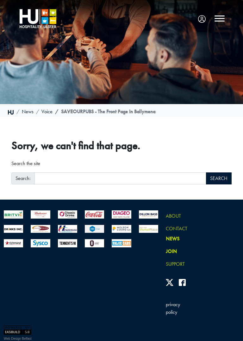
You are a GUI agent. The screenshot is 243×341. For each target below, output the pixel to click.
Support (175, 264)
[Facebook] (182, 282)
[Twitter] (169, 282)
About (173, 216)
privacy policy (173, 308)
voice (47, 111)
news (28, 111)
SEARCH (218, 178)
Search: (23, 178)
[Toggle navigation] (220, 18)
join (171, 251)
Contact (176, 228)
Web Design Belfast (18, 338)
